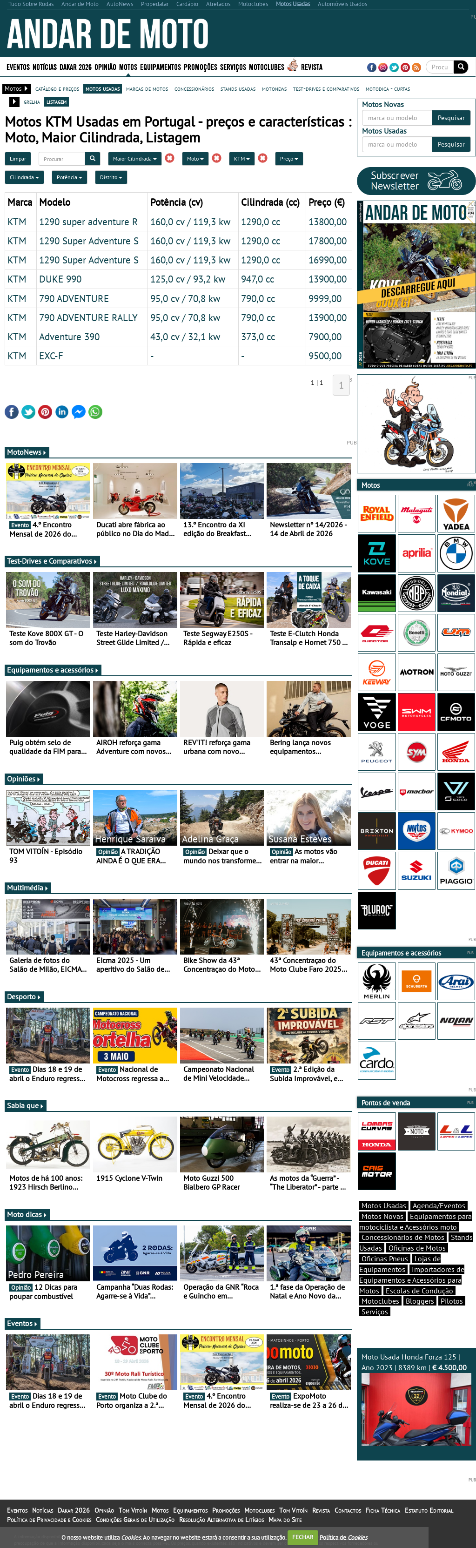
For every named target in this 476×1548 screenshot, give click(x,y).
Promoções (200, 66)
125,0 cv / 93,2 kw (187, 278)
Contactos (348, 1510)
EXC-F (51, 355)
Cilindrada (24, 177)
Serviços (233, 66)
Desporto (24, 996)
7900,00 (325, 336)
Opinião (105, 66)
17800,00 (327, 240)
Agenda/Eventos (439, 1205)
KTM (242, 158)
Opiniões (24, 778)
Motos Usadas (384, 1205)
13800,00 (327, 221)
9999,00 (325, 298)
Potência (69, 177)
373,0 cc (258, 336)
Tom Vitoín (133, 1510)
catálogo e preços (57, 88)
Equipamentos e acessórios (53, 669)
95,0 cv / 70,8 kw (185, 298)
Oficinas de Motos (417, 1247)
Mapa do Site (285, 1519)
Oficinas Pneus (385, 1258)
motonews (274, 88)
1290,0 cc (260, 221)
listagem (57, 101)
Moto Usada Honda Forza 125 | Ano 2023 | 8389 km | (416, 1399)
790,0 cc (258, 298)
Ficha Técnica (383, 1510)
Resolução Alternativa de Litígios (221, 1519)
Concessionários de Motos (403, 1237)
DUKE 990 (60, 278)
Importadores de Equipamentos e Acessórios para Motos (411, 1280)
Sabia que (25, 1105)
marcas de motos (147, 88)
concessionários (194, 88)
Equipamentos (160, 66)
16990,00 (327, 259)
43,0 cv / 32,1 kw (185, 336)
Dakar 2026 (76, 66)
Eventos (18, 66)
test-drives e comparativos (326, 88)
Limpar (18, 158)
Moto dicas (27, 1214)
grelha (32, 101)
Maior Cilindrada (135, 158)
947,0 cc (257, 278)
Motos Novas (382, 1216)
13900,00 (327, 278)
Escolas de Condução (419, 1290)
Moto (195, 158)
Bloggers (420, 1301)
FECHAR (303, 1537)
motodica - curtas (388, 88)
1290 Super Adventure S (89, 240)
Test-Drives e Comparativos (52, 560)
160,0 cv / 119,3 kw (190, 221)
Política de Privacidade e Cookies (49, 1519)
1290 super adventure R (88, 221)
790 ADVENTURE (74, 298)
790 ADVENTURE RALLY (88, 317)
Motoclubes (266, 66)
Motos (128, 66)
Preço (289, 158)
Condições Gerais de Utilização (135, 1519)
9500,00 (325, 355)
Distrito (111, 177)
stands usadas (238, 88)
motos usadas (103, 88)
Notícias (45, 66)
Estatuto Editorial (429, 1510)
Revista (311, 66)
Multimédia (28, 887)
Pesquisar (451, 118)
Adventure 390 (69, 336)
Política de (343, 1537)
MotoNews (27, 452)
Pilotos (452, 1301)
